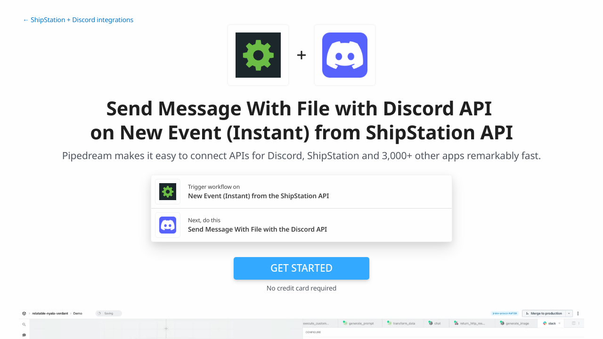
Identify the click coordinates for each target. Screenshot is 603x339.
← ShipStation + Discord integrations (78, 20)
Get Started (301, 267)
